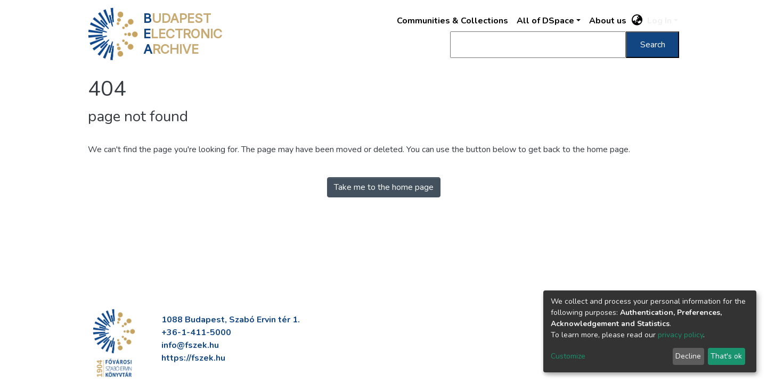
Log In (659, 21)
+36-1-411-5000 (196, 332)
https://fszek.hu (193, 358)
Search (652, 45)
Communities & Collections (452, 21)
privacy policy (680, 335)
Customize (568, 356)
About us (607, 21)
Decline (688, 356)
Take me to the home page (384, 187)
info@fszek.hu (190, 345)
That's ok (726, 356)
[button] (637, 20)
